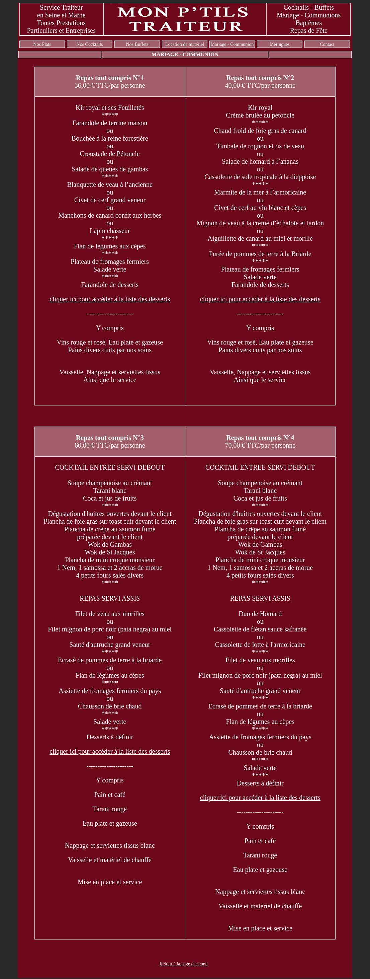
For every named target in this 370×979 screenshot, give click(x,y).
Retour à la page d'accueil (184, 963)
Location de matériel (184, 44)
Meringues (280, 44)
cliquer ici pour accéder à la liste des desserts (110, 299)
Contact (327, 44)
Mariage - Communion (232, 44)
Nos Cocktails (90, 44)
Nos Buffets (137, 44)
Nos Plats (42, 44)
